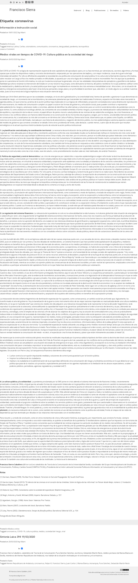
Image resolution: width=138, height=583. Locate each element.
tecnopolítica (83, 46)
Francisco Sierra (59, 563)
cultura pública (32, 531)
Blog (87, 10)
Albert (22, 32)
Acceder (125, 2)
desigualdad (64, 46)
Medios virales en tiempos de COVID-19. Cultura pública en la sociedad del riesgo (46, 54)
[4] (123, 332)
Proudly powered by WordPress (19, 580)
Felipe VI (48, 563)
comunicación (42, 46)
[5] (93, 343)
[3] (64, 319)
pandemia (74, 46)
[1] (8, 179)
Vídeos (126, 10)
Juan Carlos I (71, 563)
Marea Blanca (83, 563)
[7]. (65, 366)
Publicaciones (99, 10)
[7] (1, 511)
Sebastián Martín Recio (120, 563)
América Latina (13, 46)
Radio (10, 561)
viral (63, 531)
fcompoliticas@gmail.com (17, 576)
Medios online (13, 529)
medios (42, 531)
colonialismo (31, 46)
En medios (114, 10)
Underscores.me (48, 580)
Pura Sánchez (104, 563)
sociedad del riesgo (53, 531)
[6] (30, 348)
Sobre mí (77, 10)
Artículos (11, 44)
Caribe (22, 46)
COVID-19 (21, 531)
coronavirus (53, 46)
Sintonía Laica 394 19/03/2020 (17, 536)
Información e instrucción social (18, 27)
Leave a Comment (7, 49)
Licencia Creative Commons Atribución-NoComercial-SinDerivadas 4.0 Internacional (114, 573)
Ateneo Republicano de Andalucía (20, 563)
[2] (117, 208)
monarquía (93, 563)
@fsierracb (27, 464)
